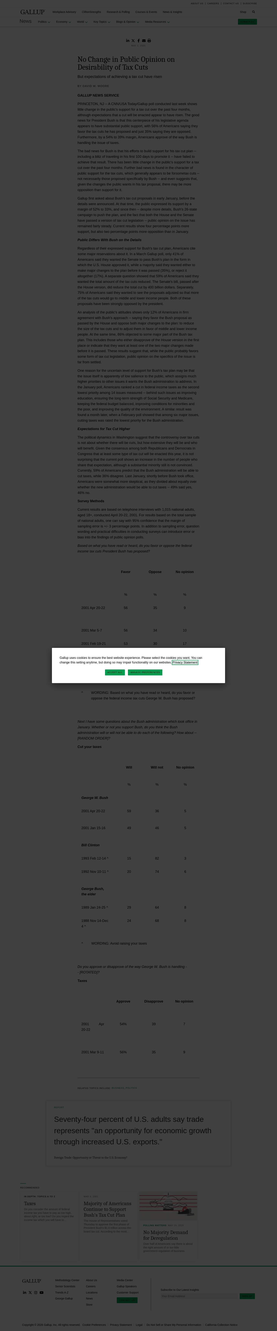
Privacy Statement (185, 662)
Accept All (115, 672)
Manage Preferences (145, 672)
